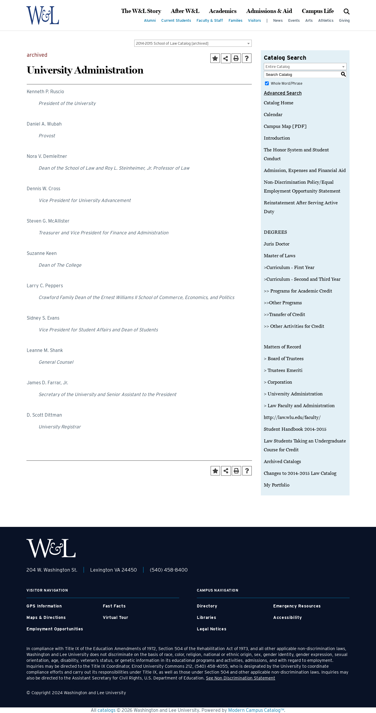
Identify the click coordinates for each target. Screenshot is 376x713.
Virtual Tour (115, 617)
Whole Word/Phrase (286, 83)
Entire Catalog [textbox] (278, 66)
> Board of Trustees (284, 359)
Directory (207, 606)
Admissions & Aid (269, 11)
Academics (222, 11)
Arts (309, 20)
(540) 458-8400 (169, 570)
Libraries (206, 617)
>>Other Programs (283, 303)
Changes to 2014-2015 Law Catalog (300, 473)
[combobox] (193, 43)
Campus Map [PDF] (285, 126)
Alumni (150, 20)
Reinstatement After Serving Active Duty (301, 207)
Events (294, 20)
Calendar (273, 115)
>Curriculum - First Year (289, 267)
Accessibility (287, 617)
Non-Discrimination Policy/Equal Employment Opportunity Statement (302, 186)
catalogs (106, 710)
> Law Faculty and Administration (299, 406)
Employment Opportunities (54, 629)
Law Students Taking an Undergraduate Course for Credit (305, 445)
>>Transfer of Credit (284, 315)
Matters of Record (282, 347)
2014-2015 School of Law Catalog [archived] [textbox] (172, 43)
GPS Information (44, 606)
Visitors (254, 20)
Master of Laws (280, 256)
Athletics (325, 20)
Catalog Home (278, 103)
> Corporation (278, 382)
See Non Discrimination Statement (240, 678)
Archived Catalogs (282, 462)
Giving (344, 20)
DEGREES (275, 232)
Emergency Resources (297, 606)
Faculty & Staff (210, 20)
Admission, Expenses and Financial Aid (305, 170)
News (278, 20)
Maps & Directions (46, 617)
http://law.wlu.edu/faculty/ (292, 417)
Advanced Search (283, 93)
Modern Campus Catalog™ (256, 710)
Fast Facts (114, 606)
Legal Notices (211, 629)
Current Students (176, 20)
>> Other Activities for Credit (294, 326)
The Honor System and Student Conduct (296, 154)
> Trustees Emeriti (283, 370)
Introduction (277, 138)
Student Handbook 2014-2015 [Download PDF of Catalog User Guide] (295, 429)
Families (235, 20)
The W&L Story (141, 11)
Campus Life (318, 11)
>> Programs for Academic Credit (298, 291)
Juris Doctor (276, 244)
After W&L (185, 11)
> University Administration (293, 394)
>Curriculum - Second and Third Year (302, 279)
